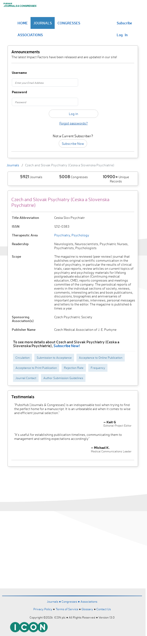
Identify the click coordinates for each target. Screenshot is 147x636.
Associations (88, 601)
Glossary (87, 609)
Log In (122, 34)
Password (19, 92)
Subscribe (124, 23)
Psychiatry (62, 235)
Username (19, 73)
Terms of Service (67, 609)
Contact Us (103, 609)
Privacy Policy (42, 609)
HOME (23, 23)
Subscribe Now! (66, 345)
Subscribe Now (73, 143)
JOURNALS (42, 23)
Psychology (80, 235)
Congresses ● (71, 601)
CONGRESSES (69, 23)
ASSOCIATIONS (30, 34)
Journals (13, 165)
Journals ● (54, 601)
